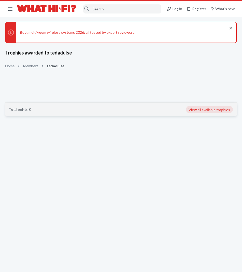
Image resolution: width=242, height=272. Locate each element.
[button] (10, 8)
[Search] (122, 8)
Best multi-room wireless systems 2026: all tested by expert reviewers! (78, 32)
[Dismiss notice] (230, 29)
